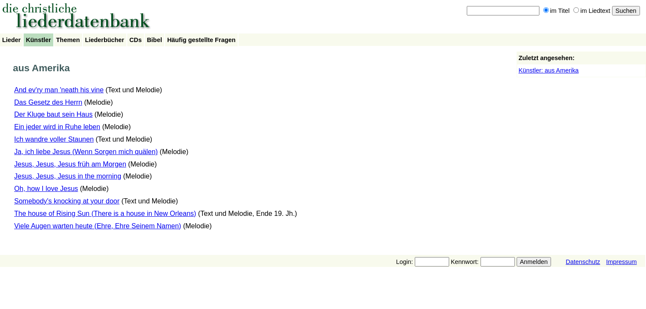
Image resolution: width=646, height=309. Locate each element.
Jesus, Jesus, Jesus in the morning (67, 176)
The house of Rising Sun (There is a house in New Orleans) (105, 213)
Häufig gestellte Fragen (201, 39)
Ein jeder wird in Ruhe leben (57, 126)
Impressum (621, 261)
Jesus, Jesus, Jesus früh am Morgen (70, 164)
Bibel (154, 39)
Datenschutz (583, 261)
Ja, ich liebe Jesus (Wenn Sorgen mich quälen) (86, 151)
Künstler (38, 39)
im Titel (556, 10)
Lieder (11, 39)
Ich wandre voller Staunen (54, 139)
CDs (135, 39)
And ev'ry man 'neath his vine (59, 90)
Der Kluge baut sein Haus (53, 114)
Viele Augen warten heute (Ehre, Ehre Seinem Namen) (97, 226)
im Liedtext (591, 10)
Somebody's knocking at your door (66, 201)
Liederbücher (104, 39)
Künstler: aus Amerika (548, 70)
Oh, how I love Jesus (46, 188)
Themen (68, 39)
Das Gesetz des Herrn (48, 102)
